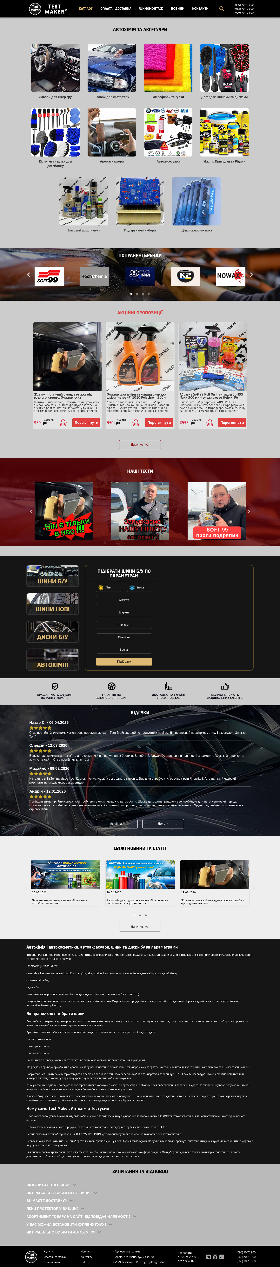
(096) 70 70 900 (244, 4)
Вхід (83, 1262)
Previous (29, 275)
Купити (48, 1251)
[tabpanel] (49, 277)
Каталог (86, 8)
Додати (163, 823)
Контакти (200, 8)
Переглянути (86, 422)
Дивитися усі (140, 444)
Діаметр (124, 599)
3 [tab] (143, 294)
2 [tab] (137, 294)
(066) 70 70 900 (244, 12)
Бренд (124, 649)
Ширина (124, 612)
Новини (177, 8)
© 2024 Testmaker (123, 1262)
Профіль (124, 624)
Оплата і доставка (115, 8)
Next (251, 275)
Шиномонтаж (151, 8)
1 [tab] (131, 294)
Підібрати (124, 661)
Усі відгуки (117, 823)
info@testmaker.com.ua (126, 1251)
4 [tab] (149, 294)
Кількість (124, 637)
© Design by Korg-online (150, 1262)
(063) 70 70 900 (244, 8)
